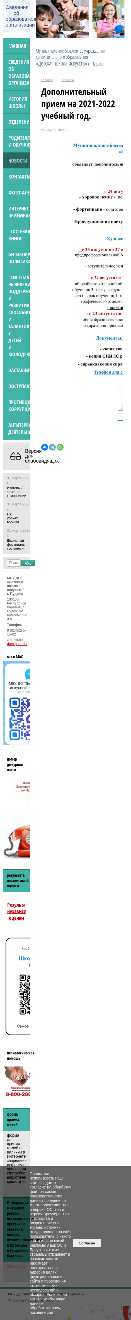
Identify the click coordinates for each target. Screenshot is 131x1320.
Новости (17, 160)
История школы (17, 102)
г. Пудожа (96, 63)
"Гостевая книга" (19, 235)
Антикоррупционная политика (19, 258)
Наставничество (19, 370)
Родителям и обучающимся (19, 141)
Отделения (19, 121)
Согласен (87, 1243)
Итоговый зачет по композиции (16, 492)
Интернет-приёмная (19, 212)
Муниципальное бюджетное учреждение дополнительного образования (70, 57)
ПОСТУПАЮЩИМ (19, 386)
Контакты (19, 176)
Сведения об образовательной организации (19, 72)
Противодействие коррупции (19, 405)
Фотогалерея (19, 192)
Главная (17, 45)
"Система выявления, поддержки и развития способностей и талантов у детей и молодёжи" (19, 316)
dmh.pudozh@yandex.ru (26, 644)
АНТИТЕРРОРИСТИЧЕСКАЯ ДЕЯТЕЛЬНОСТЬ (19, 428)
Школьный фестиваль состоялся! (16, 544)
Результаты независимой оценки (21, 911)
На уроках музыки (13, 518)
